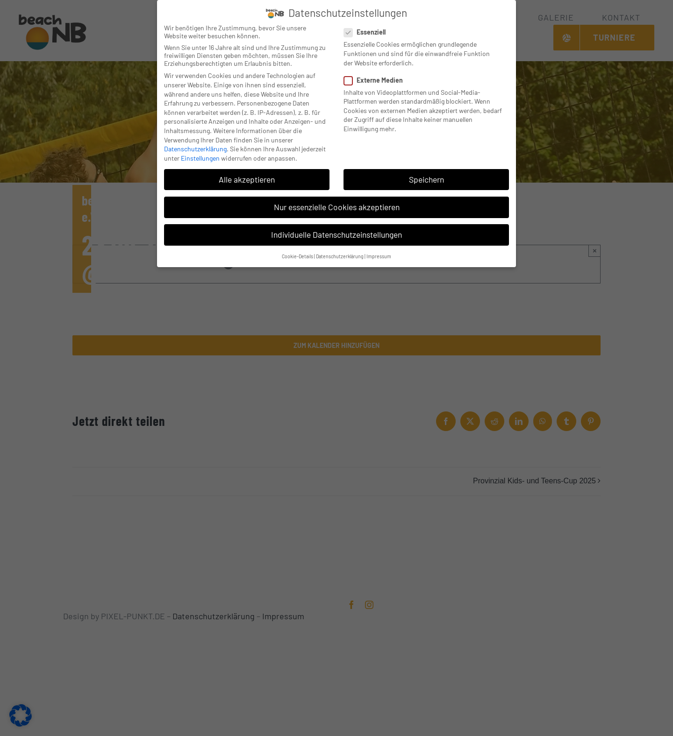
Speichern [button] (426, 177)
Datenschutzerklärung (195, 147)
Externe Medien (377, 78)
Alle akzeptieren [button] (247, 177)
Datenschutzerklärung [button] (340, 255)
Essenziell (369, 31)
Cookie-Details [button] (297, 255)
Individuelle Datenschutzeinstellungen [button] (336, 233)
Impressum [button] (378, 255)
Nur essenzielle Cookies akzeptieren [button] (337, 205)
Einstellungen (200, 156)
